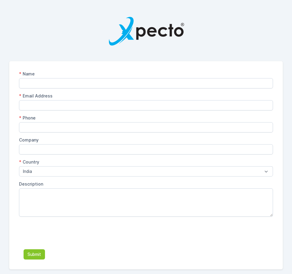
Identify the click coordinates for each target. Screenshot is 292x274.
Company (29, 139)
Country (29, 161)
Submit (34, 254)
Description (31, 183)
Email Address (36, 95)
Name (27, 73)
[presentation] (65, 233)
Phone (27, 117)
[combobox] (146, 171)
